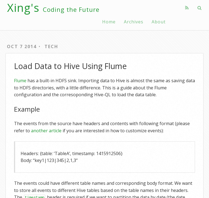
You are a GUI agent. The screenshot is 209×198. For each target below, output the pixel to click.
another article (46, 131)
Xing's (53, 7)
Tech (51, 46)
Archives (133, 22)
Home (109, 22)
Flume (20, 81)
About (159, 22)
